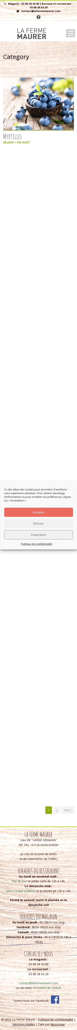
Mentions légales (23, 1024)
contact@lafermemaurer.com (38, 983)
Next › (68, 810)
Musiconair (57, 1024)
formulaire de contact (47, 988)
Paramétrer (38, 534)
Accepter (38, 512)
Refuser (38, 523)
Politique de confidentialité (36, 544)
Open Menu (70, 33)
